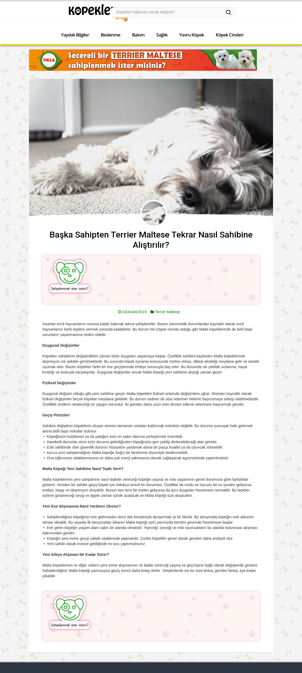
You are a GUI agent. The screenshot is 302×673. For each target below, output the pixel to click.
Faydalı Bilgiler (75, 35)
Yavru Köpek (191, 35)
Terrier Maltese (167, 312)
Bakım (138, 35)
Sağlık (162, 35)
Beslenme (110, 35)
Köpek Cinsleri (229, 35)
